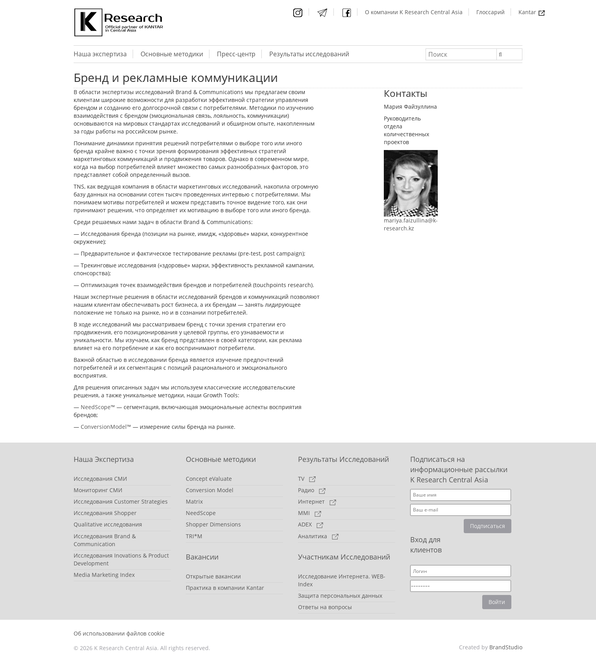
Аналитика (318, 536)
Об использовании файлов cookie (119, 633)
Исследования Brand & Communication (105, 540)
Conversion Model (209, 490)
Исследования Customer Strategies (121, 501)
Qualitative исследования (108, 524)
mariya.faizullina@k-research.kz (411, 224)
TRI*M (194, 536)
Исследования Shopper (105, 513)
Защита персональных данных (340, 595)
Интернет (317, 501)
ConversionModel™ (106, 426)
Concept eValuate (209, 478)
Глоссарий (490, 12)
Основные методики (172, 54)
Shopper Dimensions (213, 524)
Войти (497, 602)
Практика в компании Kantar (225, 587)
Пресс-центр (236, 54)
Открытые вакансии (213, 576)
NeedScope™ (99, 407)
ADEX (310, 524)
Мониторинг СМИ (98, 490)
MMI (309, 513)
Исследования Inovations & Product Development (121, 559)
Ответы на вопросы (325, 607)
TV (307, 478)
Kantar (531, 12)
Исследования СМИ (100, 478)
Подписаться (487, 526)
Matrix (194, 501)
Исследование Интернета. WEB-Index (341, 580)
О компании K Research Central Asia (414, 12)
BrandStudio (505, 647)
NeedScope (201, 513)
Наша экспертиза (100, 54)
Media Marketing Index (104, 574)
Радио (312, 490)
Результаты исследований (309, 54)
